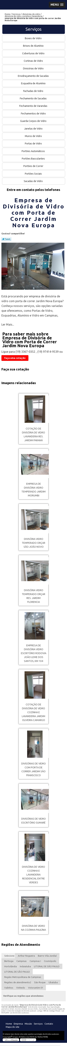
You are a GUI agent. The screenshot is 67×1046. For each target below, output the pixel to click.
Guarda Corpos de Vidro (33, 121)
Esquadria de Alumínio (33, 83)
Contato (48, 1023)
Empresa (18, 1023)
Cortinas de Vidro (33, 60)
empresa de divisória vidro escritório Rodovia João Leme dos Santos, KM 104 (33, 653)
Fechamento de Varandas (33, 105)
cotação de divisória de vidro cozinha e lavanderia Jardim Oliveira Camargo (33, 712)
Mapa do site (12, 1027)
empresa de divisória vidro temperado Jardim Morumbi (33, 489)
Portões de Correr (33, 166)
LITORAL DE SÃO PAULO (46, 966)
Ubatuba (53, 982)
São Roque (40, 982)
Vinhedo (20, 987)
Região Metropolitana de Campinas (22, 977)
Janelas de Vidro (33, 128)
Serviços (33, 29)
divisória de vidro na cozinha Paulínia (33, 927)
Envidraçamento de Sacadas (33, 76)
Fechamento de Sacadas (33, 98)
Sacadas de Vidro (33, 181)
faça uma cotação (15, 358)
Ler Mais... (7, 324)
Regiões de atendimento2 (17, 982)
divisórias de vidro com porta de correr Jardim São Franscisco (33, 769)
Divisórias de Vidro (33, 68)
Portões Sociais (33, 173)
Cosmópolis (50, 961)
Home (9, 1023)
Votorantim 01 (35, 987)
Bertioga (8, 961)
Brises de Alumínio (33, 45)
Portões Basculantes (33, 158)
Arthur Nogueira (26, 955)
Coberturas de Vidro (33, 53)
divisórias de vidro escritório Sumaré (33, 820)
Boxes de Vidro (33, 38)
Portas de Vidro (33, 143)
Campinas (21, 961)
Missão (28, 1023)
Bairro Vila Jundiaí (47, 955)
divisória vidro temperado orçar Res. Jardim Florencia (33, 596)
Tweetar (6, 239)
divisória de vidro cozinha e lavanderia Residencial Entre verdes (33, 874)
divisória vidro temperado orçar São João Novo (33, 543)
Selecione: (9, 955)
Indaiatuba (25, 966)
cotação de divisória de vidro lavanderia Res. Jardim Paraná (33, 434)
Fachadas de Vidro (33, 91)
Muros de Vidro (33, 136)
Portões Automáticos (33, 151)
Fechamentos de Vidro (33, 113)
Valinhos (8, 987)
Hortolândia (10, 966)
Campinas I (35, 961)
